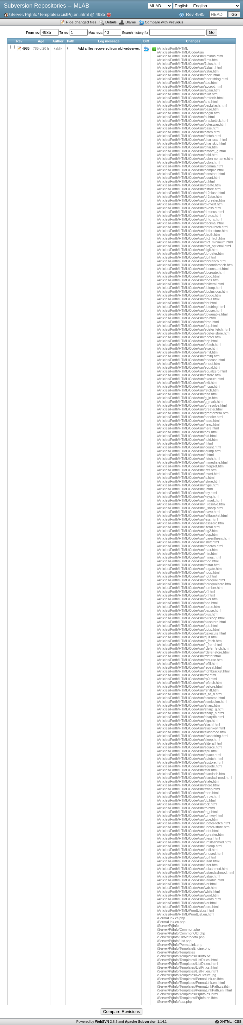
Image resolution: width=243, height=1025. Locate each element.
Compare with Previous (164, 22)
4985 (26, 48)
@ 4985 (97, 14)
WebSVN (102, 1021)
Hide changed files (81, 22)
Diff (146, 49)
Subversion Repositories (35, 6)
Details (111, 22)
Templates (49, 14)
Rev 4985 (195, 14)
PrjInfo (31, 14)
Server (16, 14)
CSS (237, 1021)
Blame (130, 22)
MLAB (81, 6)
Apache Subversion (141, 1021)
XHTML (226, 1021)
